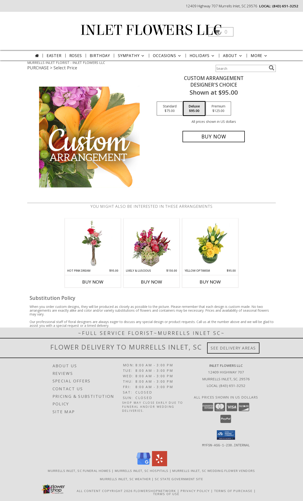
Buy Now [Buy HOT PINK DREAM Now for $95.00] (92, 282)
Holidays (202, 55)
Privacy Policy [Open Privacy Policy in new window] (195, 490)
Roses (75, 55)
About (233, 55)
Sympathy (131, 55)
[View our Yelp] (159, 464)
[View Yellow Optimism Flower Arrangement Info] (210, 243)
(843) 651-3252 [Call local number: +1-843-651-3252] (285, 6)
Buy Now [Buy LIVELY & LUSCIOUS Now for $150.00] (151, 282)
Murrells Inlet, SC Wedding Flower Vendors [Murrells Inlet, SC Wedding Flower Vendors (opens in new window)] (213, 470)
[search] (271, 68)
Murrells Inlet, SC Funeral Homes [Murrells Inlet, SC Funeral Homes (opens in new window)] (79, 470)
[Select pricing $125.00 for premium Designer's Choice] (218, 108)
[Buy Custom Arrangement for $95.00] (214, 136)
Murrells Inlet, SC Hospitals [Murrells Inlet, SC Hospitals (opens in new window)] (141, 470)
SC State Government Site (179, 479)
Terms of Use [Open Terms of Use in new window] (166, 494)
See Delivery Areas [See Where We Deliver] (233, 348)
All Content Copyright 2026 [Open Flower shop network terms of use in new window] (105, 490)
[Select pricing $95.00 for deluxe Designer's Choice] (194, 108)
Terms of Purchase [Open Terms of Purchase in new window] (233, 490)
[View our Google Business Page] (143, 464)
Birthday (100, 55)
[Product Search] (241, 68)
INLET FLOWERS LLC (151, 30)
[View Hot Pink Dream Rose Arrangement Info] (93, 243)
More (259, 55)
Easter (54, 55)
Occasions (167, 55)
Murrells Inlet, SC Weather (125, 479)
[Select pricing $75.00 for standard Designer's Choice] (170, 108)
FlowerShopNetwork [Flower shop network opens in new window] (155, 490)
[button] (220, 31)
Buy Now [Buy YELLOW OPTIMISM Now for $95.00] (210, 282)
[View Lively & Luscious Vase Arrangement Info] (151, 244)
